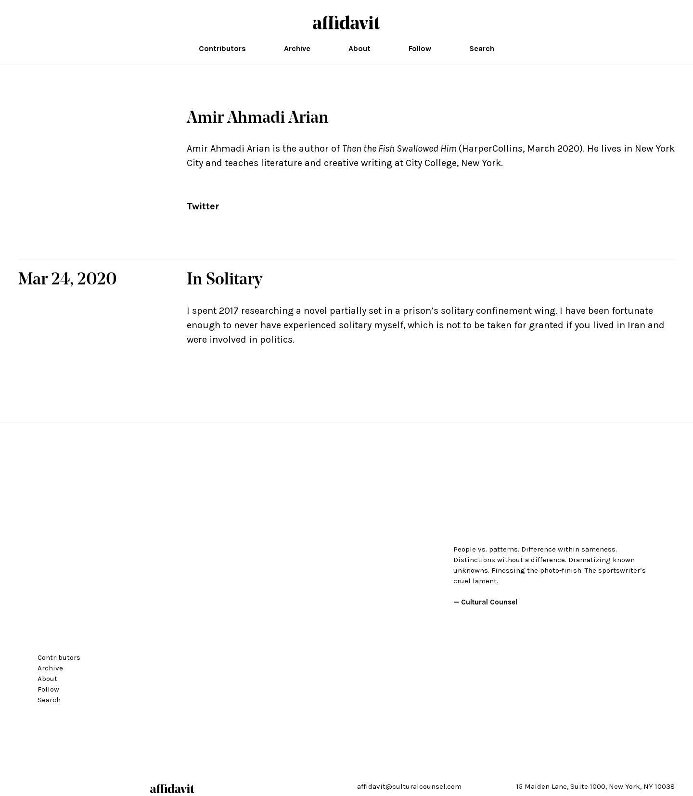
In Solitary (224, 280)
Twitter (203, 206)
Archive (297, 48)
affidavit (346, 22)
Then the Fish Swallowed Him (399, 148)
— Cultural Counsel (485, 602)
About (359, 48)
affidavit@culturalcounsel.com (409, 786)
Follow (420, 48)
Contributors (222, 48)
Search (481, 48)
